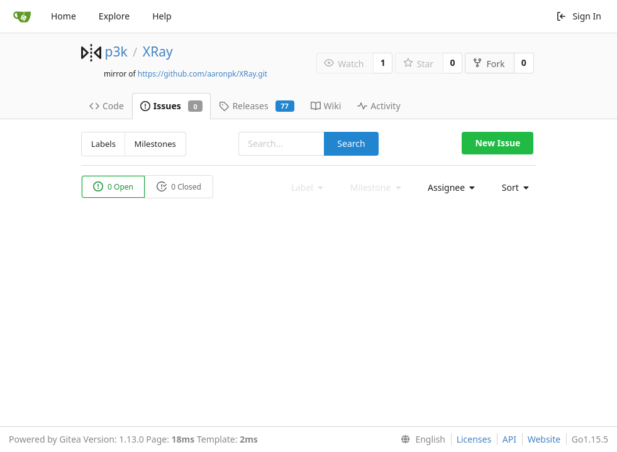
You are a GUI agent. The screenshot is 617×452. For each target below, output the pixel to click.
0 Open (113, 186)
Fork (488, 64)
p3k (115, 51)
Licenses (474, 439)
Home (63, 16)
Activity (378, 106)
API (509, 439)
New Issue (497, 143)
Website (544, 439)
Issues (171, 106)
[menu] (447, 187)
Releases (256, 106)
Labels (103, 143)
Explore (114, 16)
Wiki (326, 106)
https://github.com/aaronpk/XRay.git (202, 73)
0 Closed (179, 186)
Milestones (155, 143)
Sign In (578, 16)
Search (351, 143)
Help (162, 16)
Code (106, 106)
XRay (158, 51)
